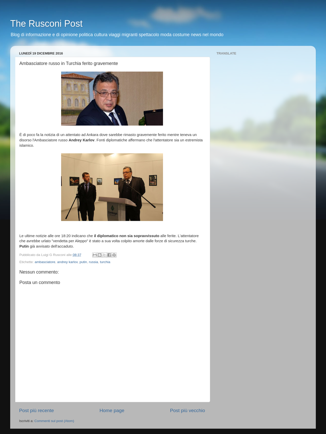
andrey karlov (67, 262)
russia (93, 262)
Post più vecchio (187, 410)
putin (83, 262)
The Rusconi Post (46, 23)
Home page (112, 410)
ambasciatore (45, 262)
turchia (105, 262)
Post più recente (36, 410)
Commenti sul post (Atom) (54, 421)
